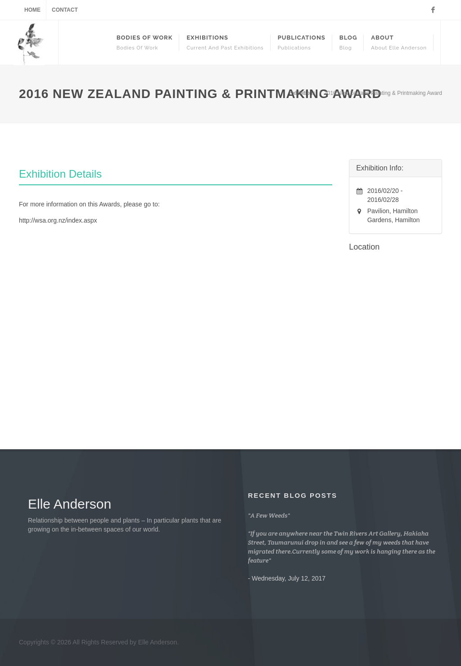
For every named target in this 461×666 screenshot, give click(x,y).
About (399, 42)
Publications (301, 42)
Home (32, 10)
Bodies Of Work (145, 42)
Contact (65, 10)
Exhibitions (224, 42)
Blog (348, 42)
